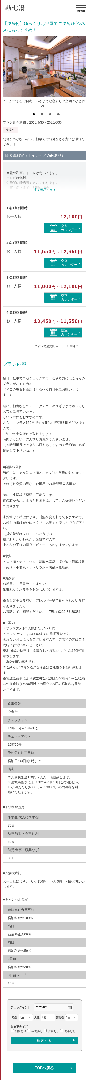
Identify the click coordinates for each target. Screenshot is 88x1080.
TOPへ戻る (44, 1068)
